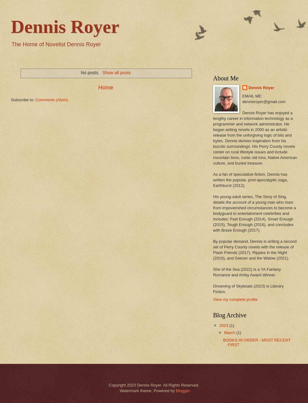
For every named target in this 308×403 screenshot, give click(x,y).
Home (105, 87)
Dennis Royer (65, 26)
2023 (224, 325)
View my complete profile (235, 299)
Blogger (182, 390)
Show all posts (116, 72)
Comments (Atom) (51, 99)
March (230, 332)
